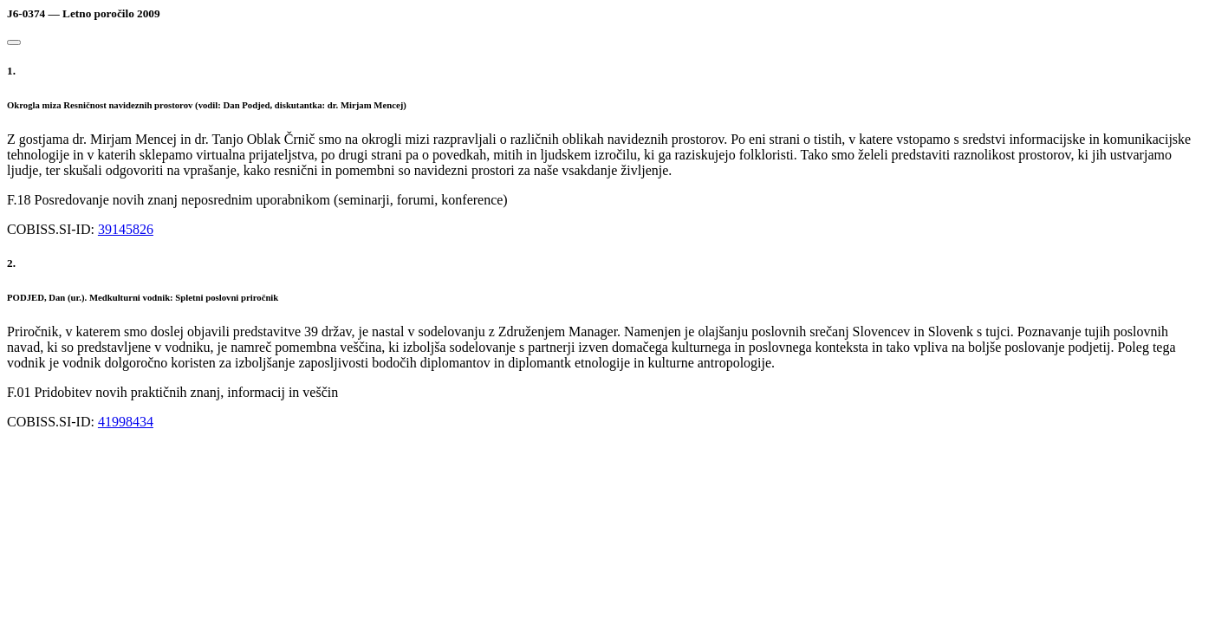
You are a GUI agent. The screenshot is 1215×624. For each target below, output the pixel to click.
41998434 (125, 421)
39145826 (125, 229)
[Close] (14, 42)
